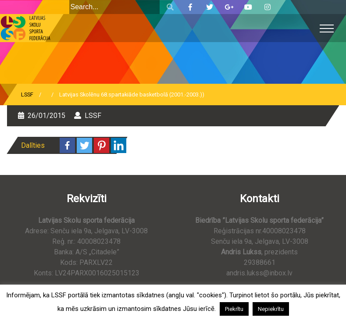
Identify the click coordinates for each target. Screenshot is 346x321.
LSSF (27, 94)
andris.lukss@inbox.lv (259, 273)
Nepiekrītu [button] (271, 309)
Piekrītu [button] (234, 309)
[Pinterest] (101, 145)
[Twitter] (84, 145)
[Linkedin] (118, 145)
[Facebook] (67, 145)
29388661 (259, 262)
